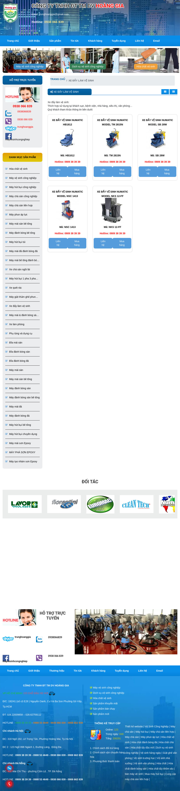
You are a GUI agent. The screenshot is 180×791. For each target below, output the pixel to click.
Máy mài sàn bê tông (18, 223)
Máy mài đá (13, 406)
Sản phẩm (55, 40)
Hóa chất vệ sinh (146, 66)
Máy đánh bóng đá (17, 415)
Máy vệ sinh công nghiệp (29, 66)
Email (156, 40)
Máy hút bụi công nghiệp (20, 187)
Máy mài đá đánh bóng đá (21, 251)
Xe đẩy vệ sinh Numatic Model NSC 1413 (67, 193)
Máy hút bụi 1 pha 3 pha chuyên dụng (20, 278)
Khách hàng (95, 40)
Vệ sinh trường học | (145, 758)
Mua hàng (77, 171)
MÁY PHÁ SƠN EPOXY (20, 452)
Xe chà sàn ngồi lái (17, 269)
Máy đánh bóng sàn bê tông (22, 397)
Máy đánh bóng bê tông (20, 232)
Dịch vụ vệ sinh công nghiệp (88, 66)
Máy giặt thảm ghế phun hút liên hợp (20, 297)
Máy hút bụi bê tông (18, 424)
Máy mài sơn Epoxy (18, 443)
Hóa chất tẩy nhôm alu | (162, 768)
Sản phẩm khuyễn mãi (104, 703)
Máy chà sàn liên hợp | (162, 731)
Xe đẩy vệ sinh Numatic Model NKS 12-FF (112, 193)
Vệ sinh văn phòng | (145, 763)
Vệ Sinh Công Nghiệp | (158, 726)
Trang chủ (13, 40)
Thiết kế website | (135, 726)
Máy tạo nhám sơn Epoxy (21, 461)
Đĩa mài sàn (13, 342)
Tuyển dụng (119, 40)
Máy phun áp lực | (151, 737)
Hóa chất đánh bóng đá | (145, 742)
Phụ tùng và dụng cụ (18, 333)
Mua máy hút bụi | (155, 774)
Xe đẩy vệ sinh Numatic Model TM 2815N (112, 122)
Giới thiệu (34, 40)
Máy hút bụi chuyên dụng (21, 434)
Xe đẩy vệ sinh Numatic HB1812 (67, 122)
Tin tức (75, 40)
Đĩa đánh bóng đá (17, 360)
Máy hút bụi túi (15, 242)
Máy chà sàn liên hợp (19, 205)
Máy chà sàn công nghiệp (21, 196)
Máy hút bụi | (143, 731)
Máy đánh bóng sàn (18, 388)
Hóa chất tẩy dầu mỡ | (143, 747)
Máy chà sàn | (133, 737)
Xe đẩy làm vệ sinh (17, 306)
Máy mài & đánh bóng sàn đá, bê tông (21, 315)
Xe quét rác (13, 287)
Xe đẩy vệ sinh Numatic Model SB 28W (157, 122)
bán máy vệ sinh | (135, 774)
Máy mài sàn (14, 370)
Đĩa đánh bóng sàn (17, 351)
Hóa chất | (162, 763)
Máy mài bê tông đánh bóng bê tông (22, 260)
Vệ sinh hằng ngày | (151, 752)
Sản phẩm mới (99, 714)
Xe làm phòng (14, 324)
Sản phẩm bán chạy (102, 708)
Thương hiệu (56, 670)
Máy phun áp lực (16, 214)
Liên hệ (139, 40)
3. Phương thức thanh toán (105, 761)
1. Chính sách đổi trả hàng (104, 748)
